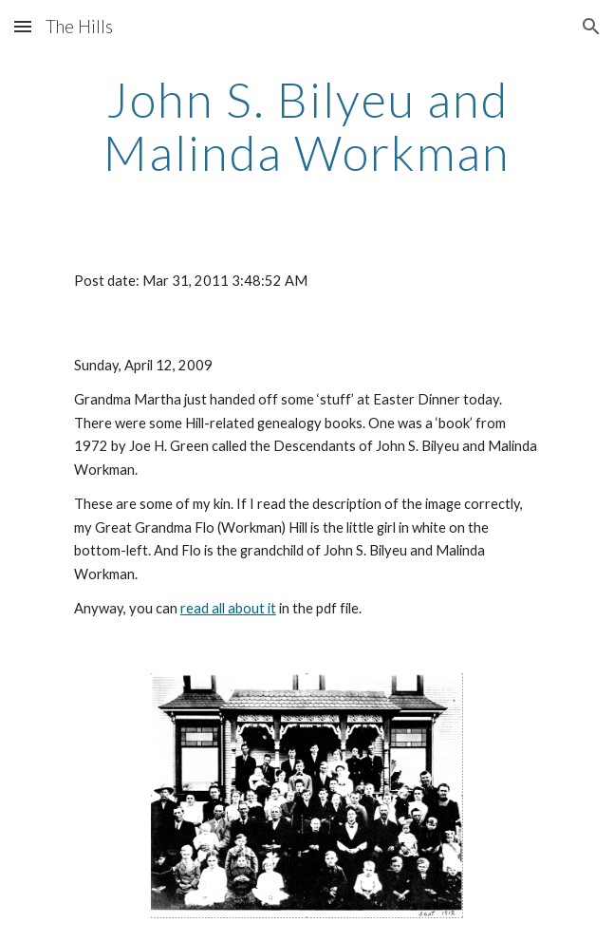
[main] (307, 126)
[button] (23, 26)
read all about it (228, 608)
